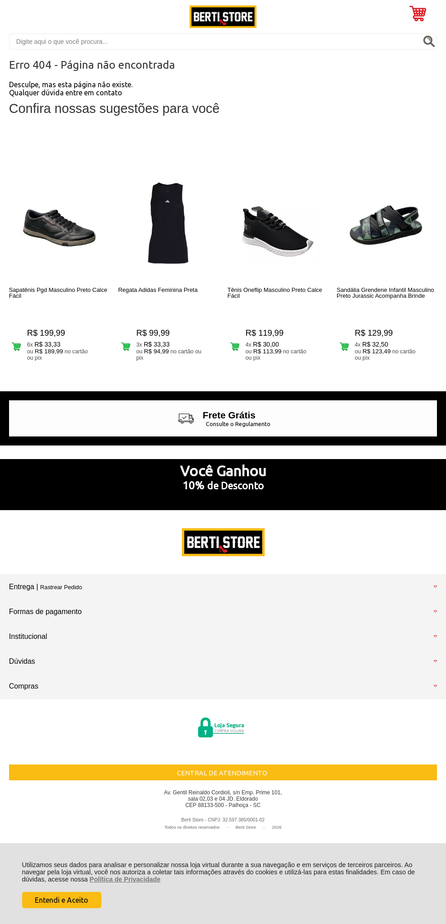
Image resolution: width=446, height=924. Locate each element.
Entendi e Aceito (61, 900)
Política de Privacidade (125, 879)
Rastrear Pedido (61, 587)
